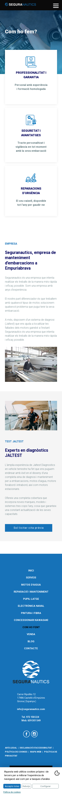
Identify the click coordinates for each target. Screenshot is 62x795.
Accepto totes (12, 786)
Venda (31, 634)
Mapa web (35, 751)
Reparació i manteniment (31, 591)
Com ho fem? (31, 627)
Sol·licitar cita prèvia (29, 527)
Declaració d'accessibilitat (36, 747)
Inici (31, 570)
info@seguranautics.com (31, 709)
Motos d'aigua (31, 584)
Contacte (31, 648)
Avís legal (11, 747)
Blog (31, 641)
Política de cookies (16, 751)
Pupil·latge (31, 598)
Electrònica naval (31, 605)
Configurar (45, 786)
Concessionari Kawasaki (31, 620)
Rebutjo (26, 786)
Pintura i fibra (31, 613)
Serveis (31, 577)
